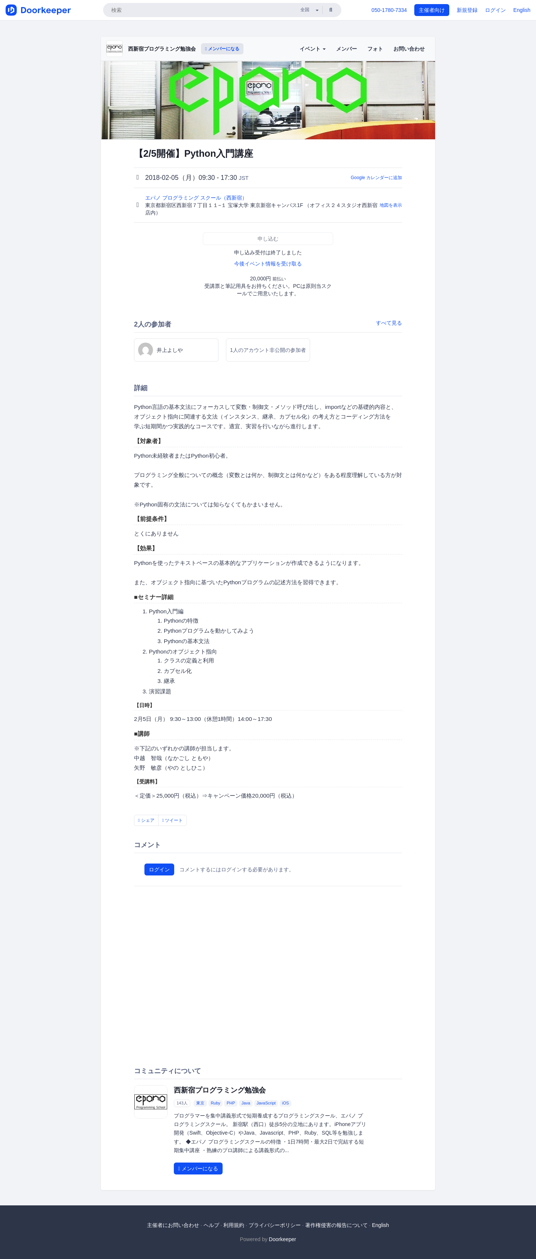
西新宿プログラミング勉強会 (162, 49)
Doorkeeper (282, 1239)
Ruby (215, 1103)
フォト (375, 49)
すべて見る (389, 323)
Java (246, 1103)
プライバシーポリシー (275, 1225)
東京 (200, 1103)
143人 (181, 1103)
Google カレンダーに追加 (376, 177)
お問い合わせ (409, 49)
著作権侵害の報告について (336, 1225)
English (521, 10)
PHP (231, 1103)
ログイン (495, 10)
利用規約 (233, 1225)
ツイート (172, 820)
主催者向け (432, 10)
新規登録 (467, 10)
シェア (146, 820)
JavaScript (265, 1103)
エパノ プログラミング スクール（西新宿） (197, 198)
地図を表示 (391, 205)
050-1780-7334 (389, 10)
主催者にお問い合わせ (173, 1225)
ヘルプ (211, 1225)
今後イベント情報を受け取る (268, 264)
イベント (313, 49)
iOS (285, 1103)
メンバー (346, 49)
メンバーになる (222, 48)
